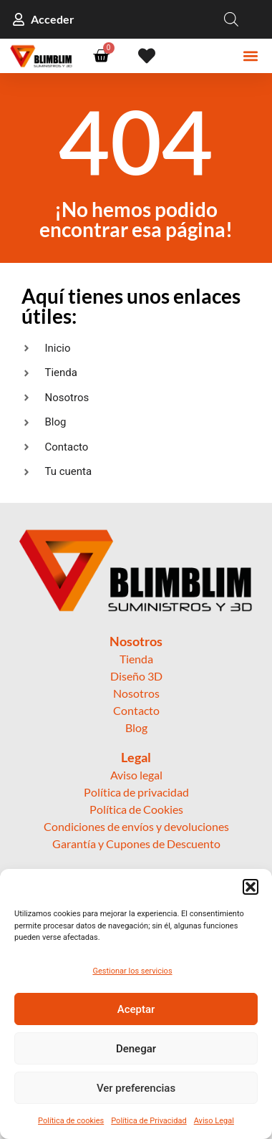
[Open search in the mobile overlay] (231, 19)
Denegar (136, 1048)
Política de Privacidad (148, 1120)
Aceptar (136, 1009)
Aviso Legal (214, 1120)
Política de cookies (71, 1120)
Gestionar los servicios (132, 971)
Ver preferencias (136, 1088)
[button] (250, 887)
